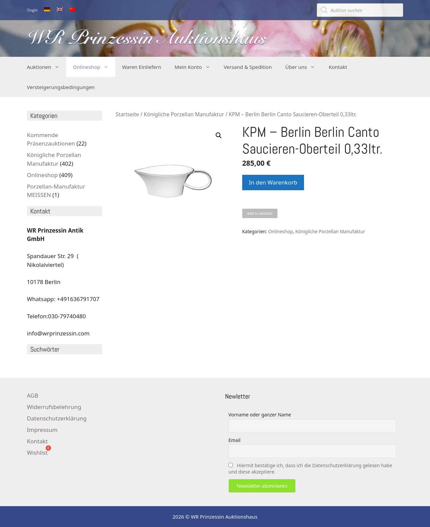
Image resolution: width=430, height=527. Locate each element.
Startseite (127, 114)
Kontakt (338, 67)
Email (234, 440)
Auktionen (46, 67)
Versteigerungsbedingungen (61, 87)
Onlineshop (94, 67)
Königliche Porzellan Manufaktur (184, 114)
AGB (32, 395)
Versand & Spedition (248, 67)
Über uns (303, 67)
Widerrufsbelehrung (54, 407)
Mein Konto (196, 67)
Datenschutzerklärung (57, 418)
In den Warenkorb (273, 182)
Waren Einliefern (141, 67)
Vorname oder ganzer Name (259, 414)
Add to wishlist (259, 213)
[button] (219, 135)
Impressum (42, 430)
